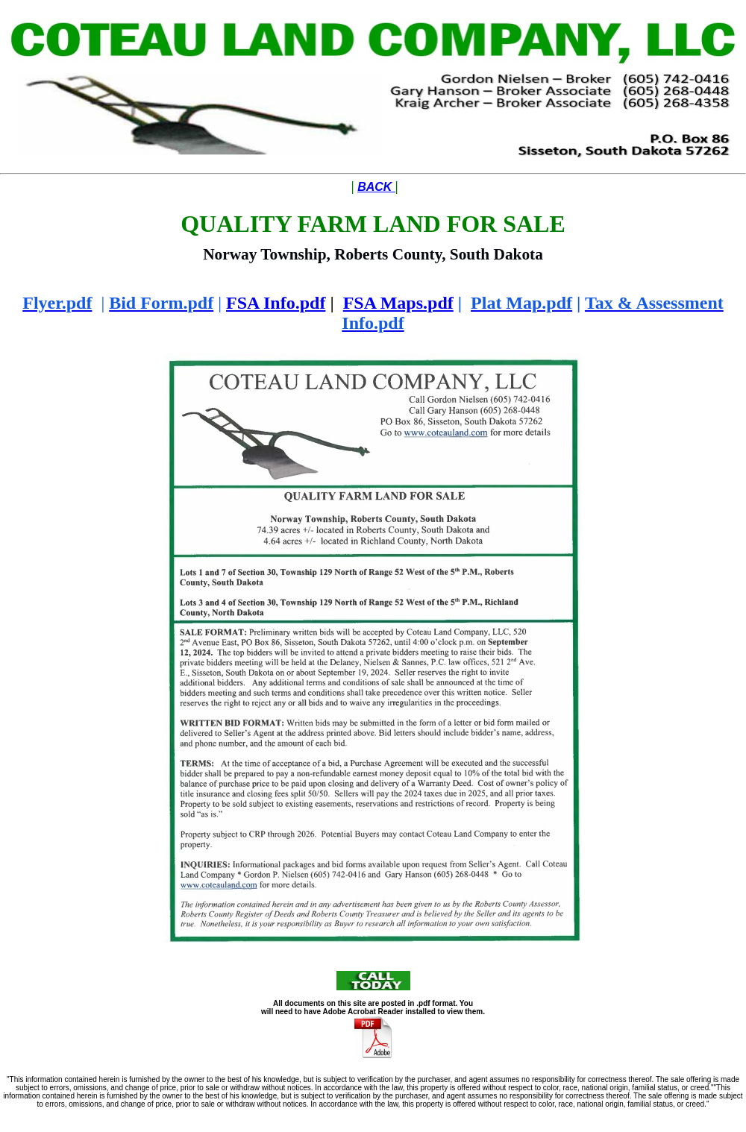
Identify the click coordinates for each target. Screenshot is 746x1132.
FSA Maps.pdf (398, 302)
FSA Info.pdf (275, 302)
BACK (376, 186)
